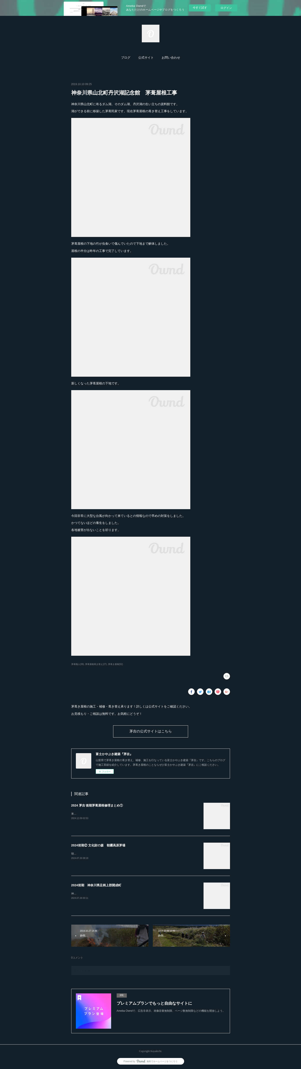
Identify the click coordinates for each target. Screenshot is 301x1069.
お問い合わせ (171, 57)
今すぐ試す (200, 7)
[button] (125, 57)
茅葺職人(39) (77, 664)
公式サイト (146, 57)
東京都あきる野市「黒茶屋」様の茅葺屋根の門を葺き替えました (109, 813)
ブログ (125, 57)
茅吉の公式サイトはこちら (150, 731)
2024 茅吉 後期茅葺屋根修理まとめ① (97, 805)
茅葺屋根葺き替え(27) (96, 664)
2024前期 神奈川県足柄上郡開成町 (96, 885)
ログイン (226, 7)
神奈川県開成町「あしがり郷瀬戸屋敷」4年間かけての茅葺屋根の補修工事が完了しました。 (126, 893)
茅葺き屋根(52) (115, 664)
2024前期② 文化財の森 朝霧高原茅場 (98, 845)
